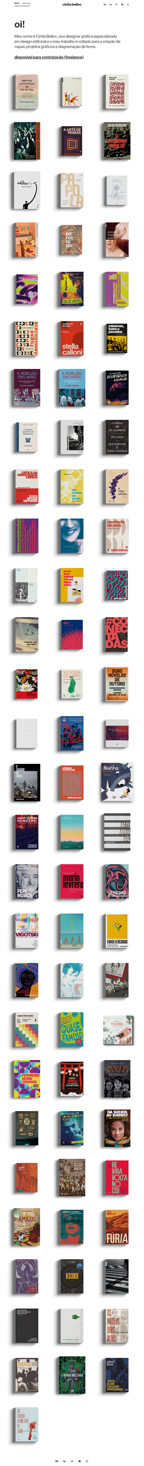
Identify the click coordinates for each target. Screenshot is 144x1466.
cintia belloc (72, 4)
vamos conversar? (22, 6)
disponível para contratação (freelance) (49, 57)
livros (16, 3)
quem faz (26, 3)
